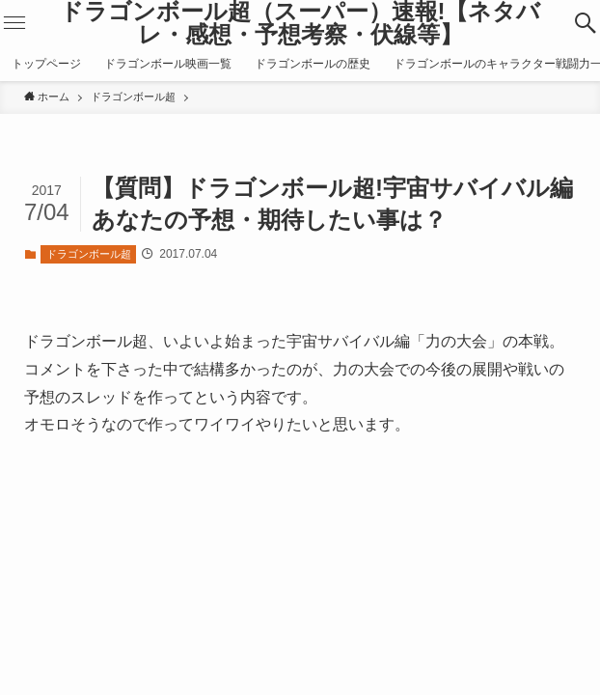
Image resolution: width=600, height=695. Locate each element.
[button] (585, 23)
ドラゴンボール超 (88, 254)
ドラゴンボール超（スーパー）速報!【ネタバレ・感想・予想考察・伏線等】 (300, 23)
